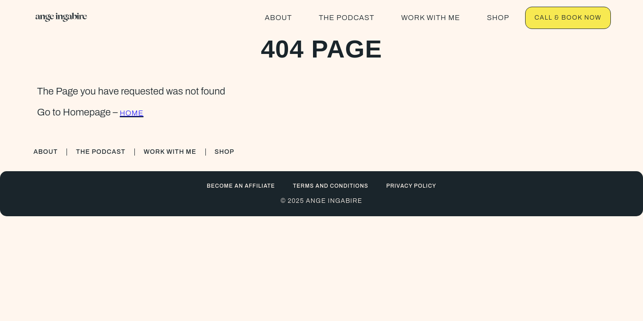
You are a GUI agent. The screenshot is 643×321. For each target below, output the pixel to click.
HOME (131, 113)
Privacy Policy (411, 186)
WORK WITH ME (430, 17)
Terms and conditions (330, 186)
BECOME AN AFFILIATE (241, 186)
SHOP (498, 17)
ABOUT (278, 17)
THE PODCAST (347, 17)
